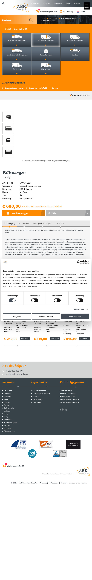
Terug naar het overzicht (79, 95)
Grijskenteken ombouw (41, 393)
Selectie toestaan (46, 316)
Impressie (58, 3)
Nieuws (77, 3)
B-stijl (6, 414)
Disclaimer (54, 483)
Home (43, 18)
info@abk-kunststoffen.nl (15, 374)
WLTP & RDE (38, 399)
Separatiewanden (39, 391)
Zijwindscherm (9, 431)
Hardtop (7, 425)
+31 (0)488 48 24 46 (12, 370)
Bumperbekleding (10, 422)
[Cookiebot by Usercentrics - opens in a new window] (78, 262)
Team (68, 3)
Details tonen (78, 309)
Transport (36, 396)
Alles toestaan (75, 316)
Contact (7, 405)
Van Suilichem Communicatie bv (61, 474)
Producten (35, 3)
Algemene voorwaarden (78, 483)
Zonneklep (8, 428)
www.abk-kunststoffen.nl (69, 402)
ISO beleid (37, 402)
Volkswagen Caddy (48, 20)
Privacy (63, 483)
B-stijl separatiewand (69, 18)
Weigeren (17, 316)
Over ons (46, 3)
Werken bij (44, 483)
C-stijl (6, 417)
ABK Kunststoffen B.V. (28, 483)
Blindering (8, 419)
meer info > (25, 338)
